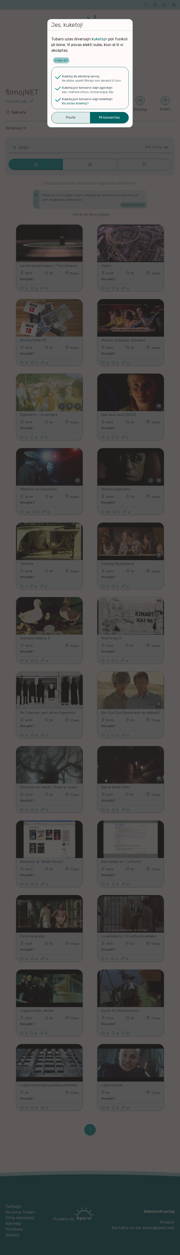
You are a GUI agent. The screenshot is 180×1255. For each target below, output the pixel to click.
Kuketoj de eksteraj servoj (80, 76)
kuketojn (99, 39)
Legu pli (61, 60)
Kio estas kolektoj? (75, 103)
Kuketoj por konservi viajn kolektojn (87, 99)
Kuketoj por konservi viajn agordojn (87, 87)
